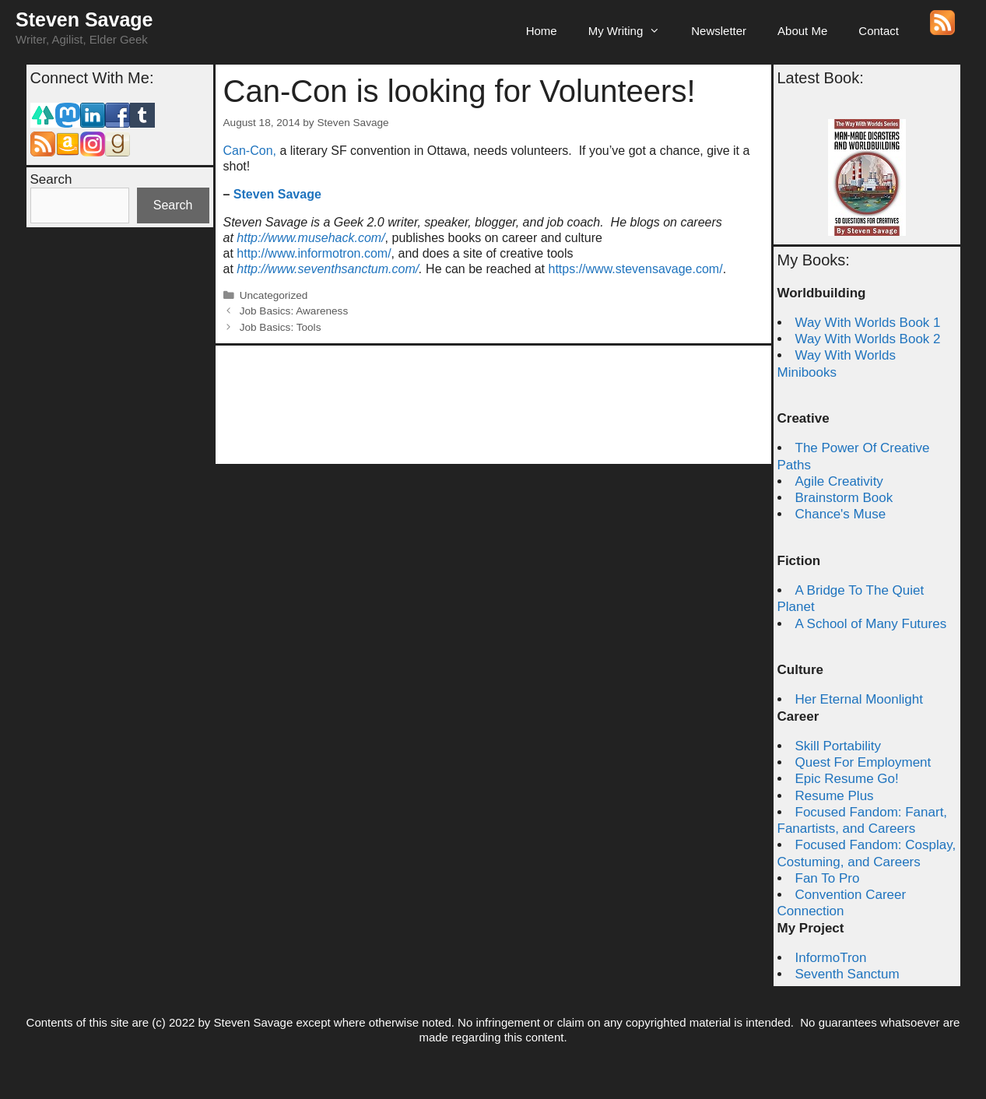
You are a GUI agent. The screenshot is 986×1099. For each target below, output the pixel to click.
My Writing (632, 31)
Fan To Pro (827, 878)
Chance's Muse (840, 514)
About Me (802, 30)
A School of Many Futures (871, 623)
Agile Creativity (839, 481)
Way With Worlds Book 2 (868, 339)
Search (51, 179)
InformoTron (831, 957)
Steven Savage (84, 19)
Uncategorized (274, 295)
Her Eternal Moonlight (859, 699)
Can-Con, (249, 150)
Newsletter (718, 30)
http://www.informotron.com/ (314, 253)
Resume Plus (834, 795)
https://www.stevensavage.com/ (636, 269)
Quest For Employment (863, 762)
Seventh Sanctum (847, 974)
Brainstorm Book (844, 497)
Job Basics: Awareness (294, 311)
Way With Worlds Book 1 (868, 322)
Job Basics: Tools (280, 327)
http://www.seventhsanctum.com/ (328, 269)
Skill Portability (838, 746)
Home (541, 30)
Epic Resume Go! (847, 778)
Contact (878, 30)
